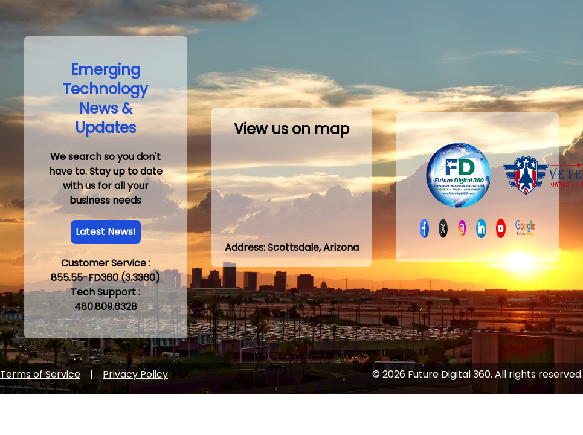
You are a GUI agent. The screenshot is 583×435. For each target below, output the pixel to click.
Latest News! (106, 232)
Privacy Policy (135, 374)
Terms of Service (40, 374)
